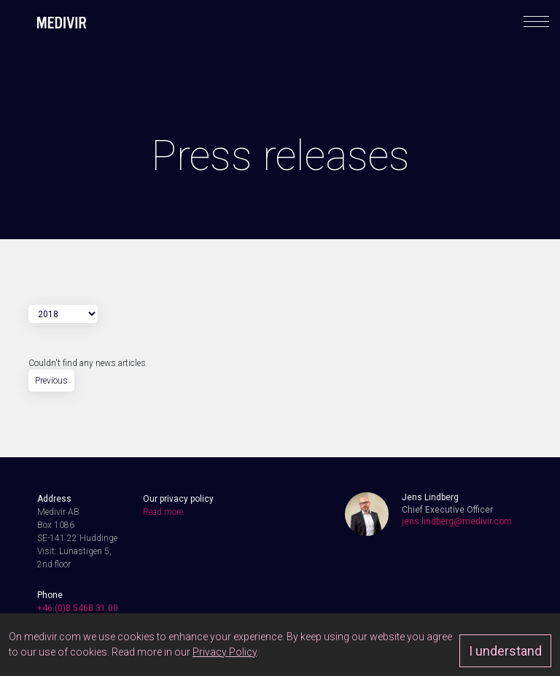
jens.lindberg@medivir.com (457, 521)
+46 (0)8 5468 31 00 (77, 608)
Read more (163, 512)
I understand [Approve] (505, 650)
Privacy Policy (224, 652)
